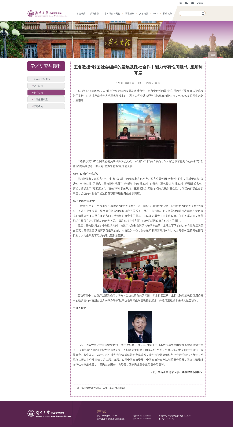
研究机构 (38, 106)
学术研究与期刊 (112, 13)
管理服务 (129, 13)
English (200, 3)
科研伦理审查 (40, 99)
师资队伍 (94, 13)
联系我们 (101, 411)
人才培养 (143, 13)
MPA (155, 13)
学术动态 (38, 92)
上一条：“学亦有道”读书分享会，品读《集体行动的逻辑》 (99, 388)
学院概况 (80, 13)
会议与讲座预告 (41, 79)
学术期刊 (38, 86)
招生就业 (167, 13)
